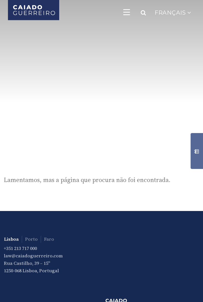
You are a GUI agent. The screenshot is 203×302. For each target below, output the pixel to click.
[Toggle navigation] (126, 12)
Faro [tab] (49, 239)
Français (173, 12)
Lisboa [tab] (11, 239)
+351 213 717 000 (20, 248)
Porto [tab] (31, 239)
